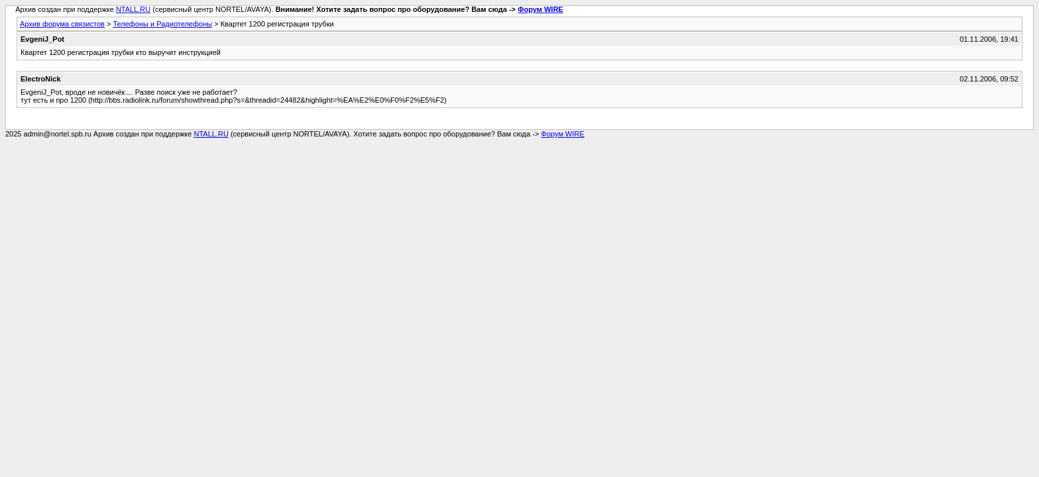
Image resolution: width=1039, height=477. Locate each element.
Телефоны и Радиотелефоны (162, 24)
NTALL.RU (133, 9)
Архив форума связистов (62, 24)
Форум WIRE (540, 9)
